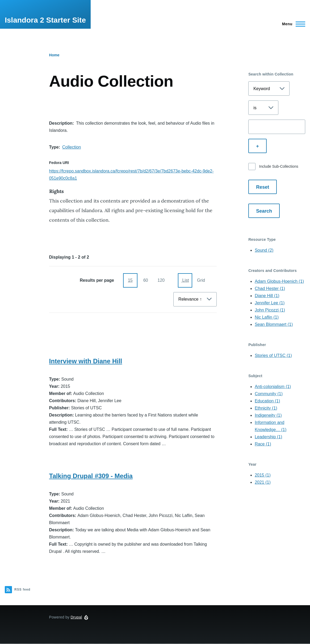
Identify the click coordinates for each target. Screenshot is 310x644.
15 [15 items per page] (130, 280)
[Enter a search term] (276, 127)
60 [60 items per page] (145, 280)
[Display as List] (185, 280)
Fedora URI (59, 163)
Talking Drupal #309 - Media (91, 475)
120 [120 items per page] (161, 280)
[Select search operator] (263, 107)
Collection (71, 147)
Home (54, 55)
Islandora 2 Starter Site (45, 20)
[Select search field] (269, 88)
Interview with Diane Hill (85, 361)
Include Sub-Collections (278, 166)
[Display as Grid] (200, 280)
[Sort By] (195, 299)
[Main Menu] (292, 24)
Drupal (76, 617)
